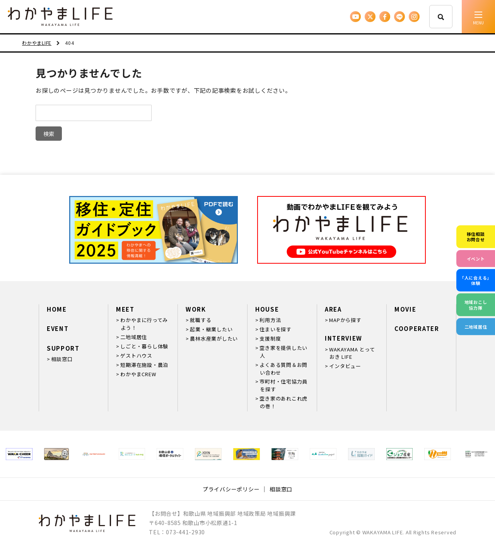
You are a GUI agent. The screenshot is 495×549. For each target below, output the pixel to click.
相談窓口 (61, 359)
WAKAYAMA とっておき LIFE (352, 353)
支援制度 (270, 338)
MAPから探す (345, 320)
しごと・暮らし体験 (144, 346)
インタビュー (345, 366)
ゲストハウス (136, 355)
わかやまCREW (138, 374)
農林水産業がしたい (214, 338)
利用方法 (270, 320)
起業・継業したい (211, 329)
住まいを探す (275, 329)
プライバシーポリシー (231, 489)
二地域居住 (133, 337)
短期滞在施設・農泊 (144, 364)
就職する (200, 320)
